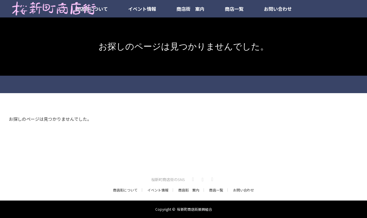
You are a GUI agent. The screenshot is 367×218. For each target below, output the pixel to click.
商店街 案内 (190, 8)
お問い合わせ (278, 8)
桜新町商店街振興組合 (194, 209)
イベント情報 (142, 8)
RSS (211, 178)
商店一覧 (234, 8)
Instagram (201, 178)
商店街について (125, 190)
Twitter (192, 178)
